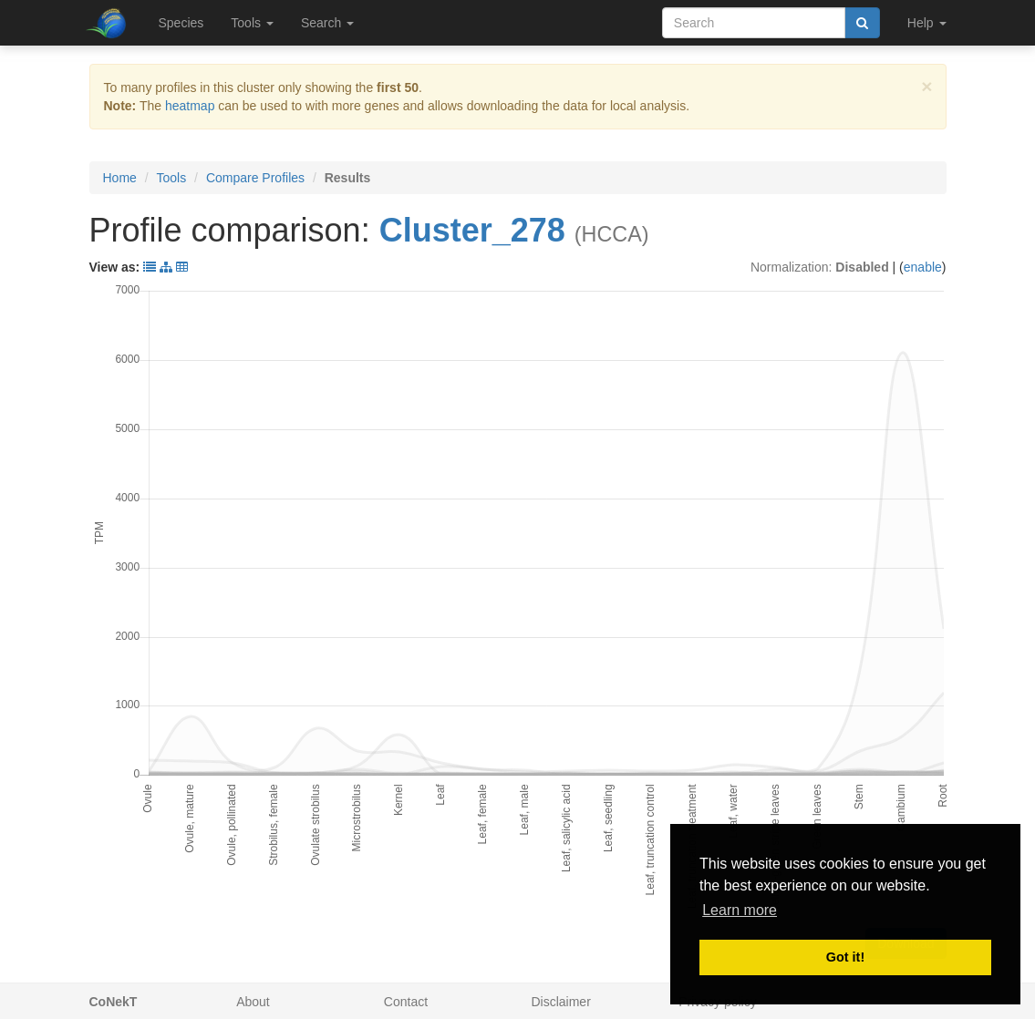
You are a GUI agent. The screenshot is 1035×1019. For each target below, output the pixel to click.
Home (120, 177)
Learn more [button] (739, 910)
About (253, 1001)
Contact (406, 1001)
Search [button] (327, 22)
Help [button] (927, 22)
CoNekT (113, 1001)
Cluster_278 (472, 230)
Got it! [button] (845, 957)
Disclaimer (560, 1001)
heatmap (189, 105)
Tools (172, 177)
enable (923, 267)
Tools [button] (252, 22)
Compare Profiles (255, 177)
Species (181, 22)
